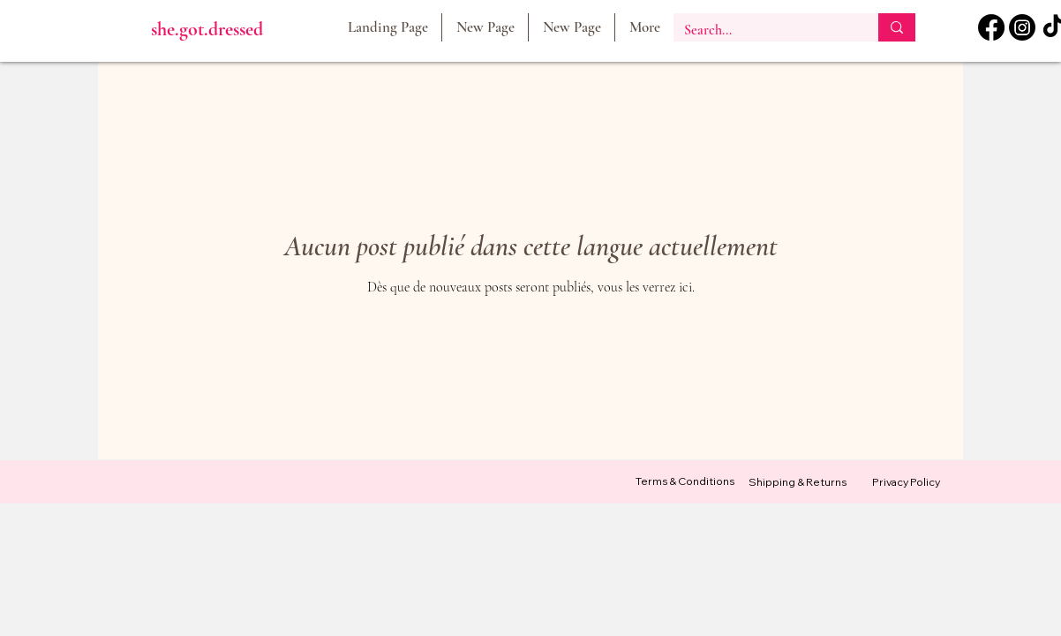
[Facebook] (991, 27)
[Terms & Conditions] (685, 482)
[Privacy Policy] (905, 482)
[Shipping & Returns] (797, 482)
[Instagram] (1022, 27)
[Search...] (762, 30)
